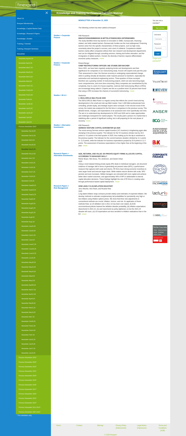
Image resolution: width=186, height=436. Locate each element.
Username (157, 34)
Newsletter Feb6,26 (25, 99)
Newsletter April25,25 (28, 285)
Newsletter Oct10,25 (28, 176)
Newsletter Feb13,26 (26, 95)
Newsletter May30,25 (28, 262)
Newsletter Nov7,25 (28, 158)
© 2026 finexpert (110, 435)
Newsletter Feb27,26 (26, 86)
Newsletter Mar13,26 (26, 77)
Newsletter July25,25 (28, 226)
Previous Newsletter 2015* (27, 398)
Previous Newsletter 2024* (27, 357)
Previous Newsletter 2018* (27, 385)
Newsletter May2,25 (28, 280)
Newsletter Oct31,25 (28, 163)
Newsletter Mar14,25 (28, 312)
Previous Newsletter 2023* (27, 362)
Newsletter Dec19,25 (28, 131)
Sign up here (160, 28)
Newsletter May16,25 (28, 271)
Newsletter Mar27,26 (26, 67)
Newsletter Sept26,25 (28, 185)
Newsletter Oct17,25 (28, 172)
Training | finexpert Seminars (27, 49)
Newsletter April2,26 (25, 63)
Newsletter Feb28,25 (28, 321)
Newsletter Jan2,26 (25, 122)
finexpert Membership (25, 23)
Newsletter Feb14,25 (28, 330)
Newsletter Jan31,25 (28, 339)
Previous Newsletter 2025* (27, 126)
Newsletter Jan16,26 (25, 113)
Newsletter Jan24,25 (28, 344)
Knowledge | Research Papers (28, 34)
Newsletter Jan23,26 (25, 108)
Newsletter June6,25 (28, 258)
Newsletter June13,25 (28, 253)
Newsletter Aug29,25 (28, 203)
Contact (79, 425)
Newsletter (21, 54)
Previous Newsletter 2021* (27, 371)
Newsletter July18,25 (28, 231)
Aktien (155, 230)
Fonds (155, 232)
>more (101, 59)
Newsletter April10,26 (26, 58)
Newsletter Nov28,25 (28, 145)
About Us (20, 18)
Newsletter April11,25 (28, 294)
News (159, 234)
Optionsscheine (162, 230)
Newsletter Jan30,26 (25, 104)
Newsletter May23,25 (28, 267)
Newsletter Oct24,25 (28, 167)
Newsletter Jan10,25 (28, 353)
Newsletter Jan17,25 (28, 348)
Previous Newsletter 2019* (27, 380)
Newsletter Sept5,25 (28, 199)
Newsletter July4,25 (28, 240)
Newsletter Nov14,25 (28, 154)
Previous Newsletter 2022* (27, 366)
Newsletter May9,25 (28, 276)
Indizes (156, 234)
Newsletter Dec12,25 (28, 135)
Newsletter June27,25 (28, 244)
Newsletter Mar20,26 (26, 72)
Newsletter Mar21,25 (28, 307)
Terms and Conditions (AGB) (163, 427)
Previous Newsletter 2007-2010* (29, 412)
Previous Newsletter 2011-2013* (29, 407)
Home (58, 425)
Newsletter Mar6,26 (25, 81)
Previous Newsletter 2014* (27, 403)
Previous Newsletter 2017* (27, 389)
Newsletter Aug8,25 (28, 217)
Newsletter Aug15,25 (28, 212)
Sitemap (100, 425)
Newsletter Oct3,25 (27, 181)
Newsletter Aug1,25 (28, 222)
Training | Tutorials (24, 44)
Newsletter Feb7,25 (28, 335)
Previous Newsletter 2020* (27, 375)
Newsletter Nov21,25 (28, 149)
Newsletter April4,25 (28, 298)
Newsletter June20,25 (28, 249)
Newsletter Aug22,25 (28, 208)
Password (157, 44)
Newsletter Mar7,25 (28, 317)
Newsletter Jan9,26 (25, 117)
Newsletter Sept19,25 (28, 190)
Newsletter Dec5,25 (28, 140)
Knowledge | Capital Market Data (29, 29)
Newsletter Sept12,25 (28, 194)
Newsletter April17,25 (28, 289)
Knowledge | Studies (24, 39)
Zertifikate (161, 232)
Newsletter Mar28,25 (28, 303)
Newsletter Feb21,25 (28, 326)
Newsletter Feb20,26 (26, 90)
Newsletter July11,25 (28, 235)
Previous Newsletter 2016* (27, 394)
